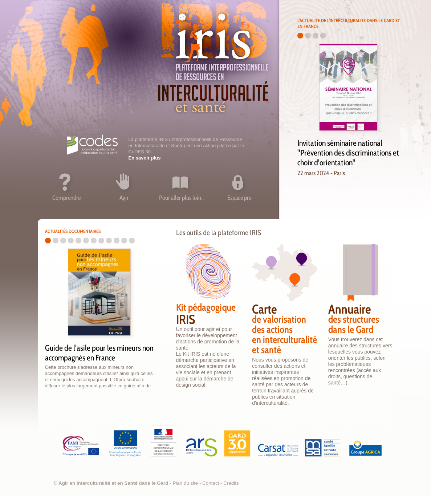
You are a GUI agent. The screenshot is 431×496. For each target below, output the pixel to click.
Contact (210, 483)
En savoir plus (145, 158)
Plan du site (185, 483)
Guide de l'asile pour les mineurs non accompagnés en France (99, 353)
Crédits (231, 483)
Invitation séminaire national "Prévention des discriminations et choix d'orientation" (348, 153)
